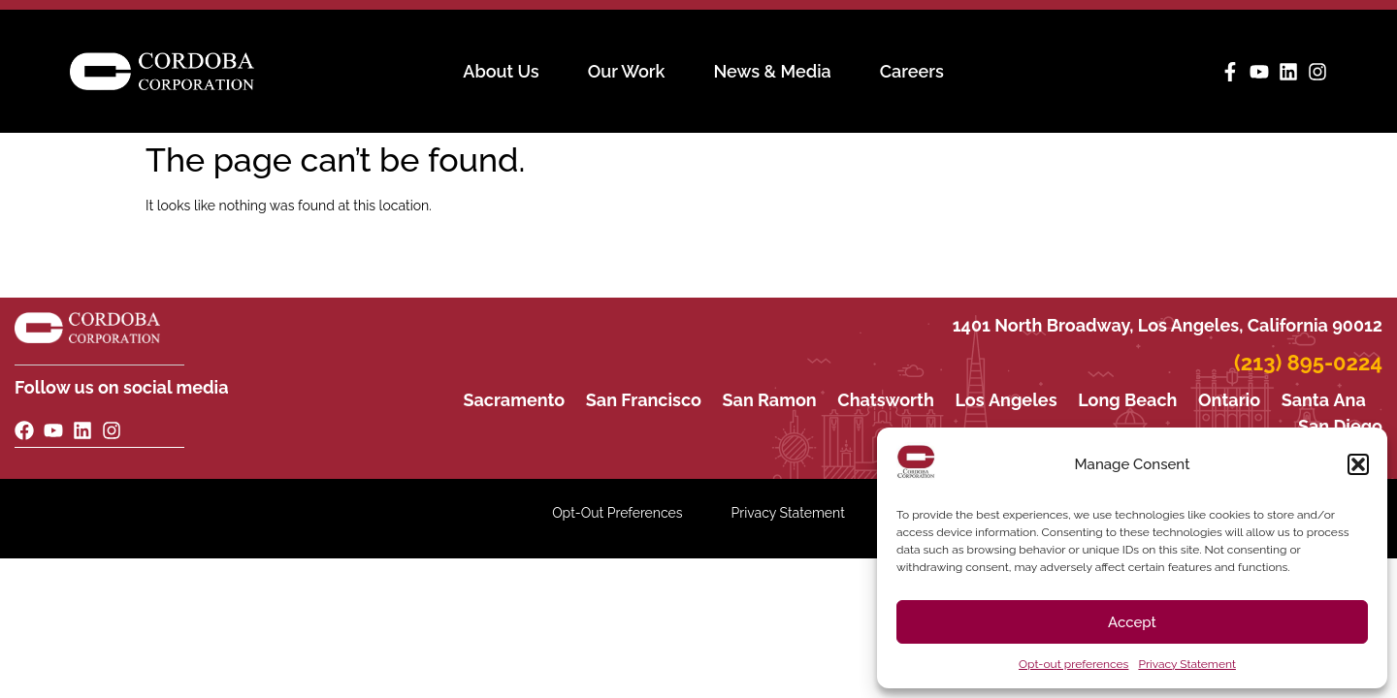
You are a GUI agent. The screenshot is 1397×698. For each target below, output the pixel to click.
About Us (500, 71)
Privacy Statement (1186, 664)
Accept (1132, 622)
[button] (1358, 464)
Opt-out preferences (1073, 664)
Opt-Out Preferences (617, 513)
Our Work (627, 71)
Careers (912, 71)
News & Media (771, 71)
